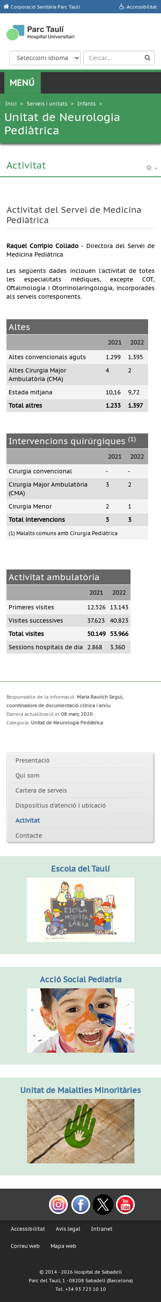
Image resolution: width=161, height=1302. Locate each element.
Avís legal (68, 1229)
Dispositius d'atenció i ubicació (60, 805)
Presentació (32, 760)
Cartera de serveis (41, 790)
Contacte (28, 835)
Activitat (27, 820)
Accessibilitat (28, 1229)
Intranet (101, 1229)
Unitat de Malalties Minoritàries (80, 1090)
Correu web (25, 1246)
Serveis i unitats (47, 103)
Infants (86, 103)
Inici (11, 103)
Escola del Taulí (80, 869)
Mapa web (63, 1246)
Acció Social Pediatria (81, 979)
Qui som (27, 775)
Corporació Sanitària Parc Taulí (45, 7)
